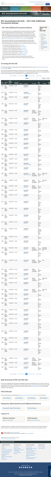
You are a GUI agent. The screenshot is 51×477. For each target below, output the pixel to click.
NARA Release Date (10, 82)
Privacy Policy (20, 472)
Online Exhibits (4, 459)
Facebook (19, 467)
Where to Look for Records (31, 453)
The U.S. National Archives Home (13, 3)
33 (24, 75)
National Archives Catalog (6, 451)
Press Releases (31, 408)
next (38, 75)
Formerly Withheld (16, 83)
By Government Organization (7, 449)
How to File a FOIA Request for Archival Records (31, 458)
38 (33, 75)
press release (21, 45)
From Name (49, 83)
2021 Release (43, 398)
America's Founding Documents (46, 8)
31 (21, 75)
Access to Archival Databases (5, 455)
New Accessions (42, 448)
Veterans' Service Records (15, 8)
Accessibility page (30, 433)
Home (3, 16)
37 (31, 75)
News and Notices (42, 446)
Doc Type (34, 83)
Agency (21, 83)
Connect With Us (25, 465)
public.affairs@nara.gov (35, 420)
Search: (27, 78)
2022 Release (31, 398)
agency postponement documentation (28, 395)
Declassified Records (30, 452)
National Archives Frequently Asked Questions (31, 449)
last (40, 75)
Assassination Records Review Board (44, 47)
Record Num (6, 83)
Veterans (15, 453)
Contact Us (47, 2)
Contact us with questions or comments (8, 438)
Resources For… (18, 445)
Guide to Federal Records (31, 450)
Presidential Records (5, 452)
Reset (48, 78)
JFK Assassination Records (19, 16)
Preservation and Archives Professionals (19, 450)
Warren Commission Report (43, 38)
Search (47, 4)
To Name (44, 83)
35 (28, 75)
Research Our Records (5, 8)
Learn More (40, 474)
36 (30, 75)
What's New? (42, 445)
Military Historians (17, 448)
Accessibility (15, 472)
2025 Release (7, 398)
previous (14, 75)
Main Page (43, 34)
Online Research (6, 445)
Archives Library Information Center (7, 457)
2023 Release (19, 398)
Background (43, 35)
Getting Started (29, 446)
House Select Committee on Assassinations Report (44, 43)
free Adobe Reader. (15, 432)
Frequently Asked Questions (11, 408)
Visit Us (35, 8)
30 (19, 75)
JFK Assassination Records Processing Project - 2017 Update (16, 38)
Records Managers (17, 452)
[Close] (49, 467)
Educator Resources (25, 8)
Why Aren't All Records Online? (30, 456)
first (11, 75)
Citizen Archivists (33, 2)
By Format (3, 448)
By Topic (3, 446)
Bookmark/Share (41, 2)
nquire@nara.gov (9, 420)
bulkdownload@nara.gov (36, 386)
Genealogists (16, 446)
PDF (25, 86)
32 (22, 75)
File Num (39, 83)
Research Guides (30, 445)
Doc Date (26, 83)
